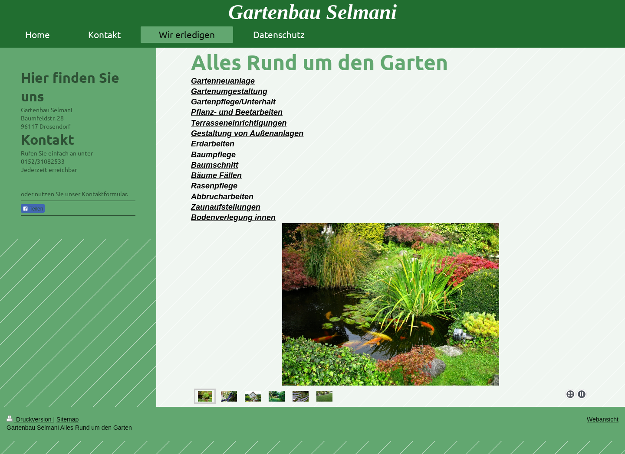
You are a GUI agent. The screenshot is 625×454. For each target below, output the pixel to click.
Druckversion (30, 419)
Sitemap (67, 419)
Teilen (33, 209)
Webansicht (602, 419)
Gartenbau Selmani (312, 11)
